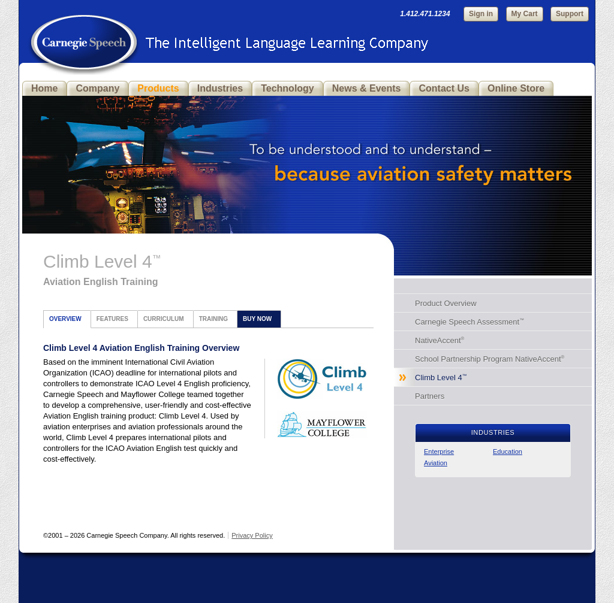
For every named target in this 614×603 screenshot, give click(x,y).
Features (112, 319)
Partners (429, 396)
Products (158, 88)
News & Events (366, 88)
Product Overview (446, 303)
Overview (65, 319)
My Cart (524, 14)
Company (97, 88)
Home (44, 88)
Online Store (515, 88)
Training (213, 319)
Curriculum (163, 319)
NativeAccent (439, 340)
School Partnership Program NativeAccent (489, 358)
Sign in (481, 14)
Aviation (435, 462)
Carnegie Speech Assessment (469, 321)
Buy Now (257, 319)
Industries (220, 88)
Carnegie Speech (83, 36)
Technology (287, 88)
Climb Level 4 (441, 377)
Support (569, 14)
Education (507, 451)
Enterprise (439, 451)
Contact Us (444, 88)
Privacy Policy (251, 535)
